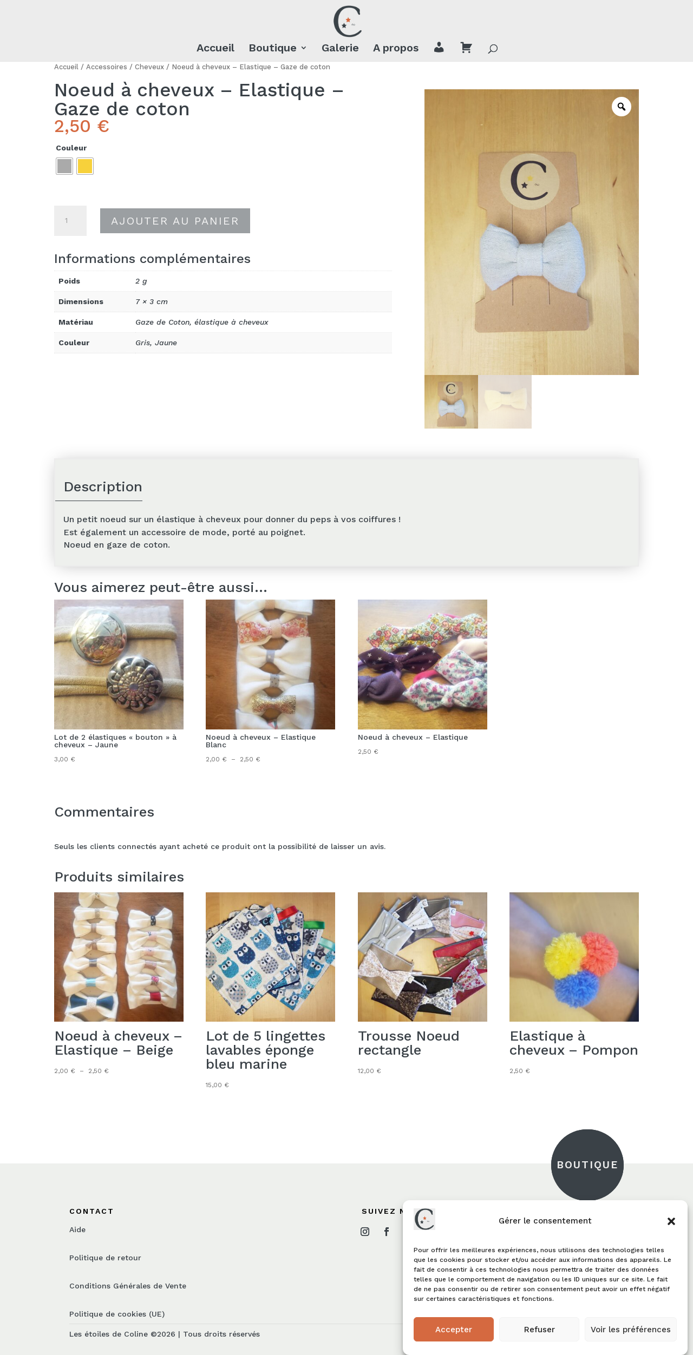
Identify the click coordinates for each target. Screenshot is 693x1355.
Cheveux (149, 67)
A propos (396, 49)
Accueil (215, 49)
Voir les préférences (631, 1329)
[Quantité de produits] (70, 221)
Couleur (71, 147)
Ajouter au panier (175, 220)
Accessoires (106, 67)
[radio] (64, 166)
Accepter (453, 1329)
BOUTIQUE (587, 1165)
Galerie (340, 49)
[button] (671, 1221)
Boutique (273, 49)
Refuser (539, 1329)
